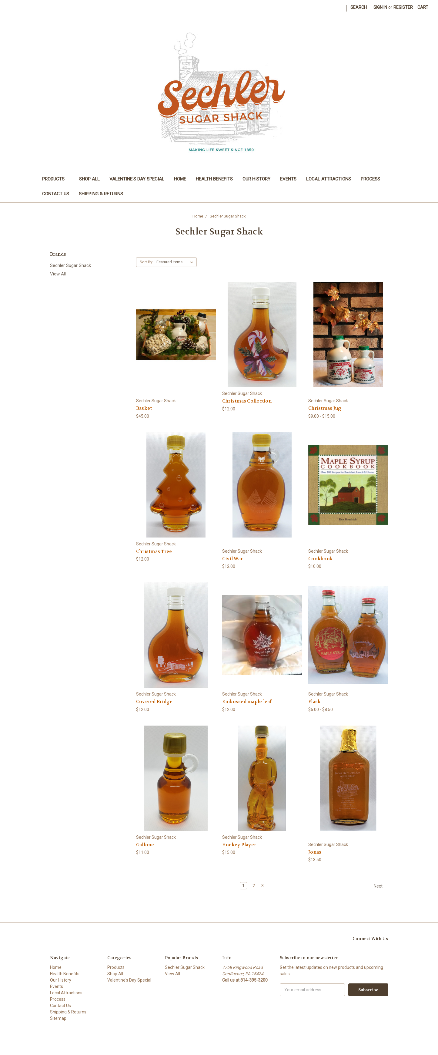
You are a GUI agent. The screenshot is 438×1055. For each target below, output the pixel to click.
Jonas (314, 852)
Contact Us (55, 194)
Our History (256, 179)
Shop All (89, 179)
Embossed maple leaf (247, 702)
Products (56, 179)
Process (370, 179)
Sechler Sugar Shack (70, 265)
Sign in (380, 7)
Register (403, 7)
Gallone (145, 845)
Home (180, 179)
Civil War (232, 559)
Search (358, 7)
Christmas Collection (247, 401)
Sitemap (58, 1018)
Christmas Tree (154, 551)
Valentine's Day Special (136, 179)
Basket (144, 408)
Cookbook (320, 559)
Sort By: (146, 262)
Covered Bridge (154, 702)
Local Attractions (328, 179)
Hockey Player (239, 845)
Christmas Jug (324, 408)
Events (288, 179)
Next (381, 886)
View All (58, 274)
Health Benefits (214, 179)
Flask (314, 702)
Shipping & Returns (101, 194)
